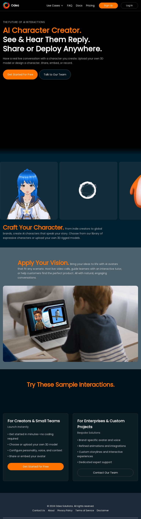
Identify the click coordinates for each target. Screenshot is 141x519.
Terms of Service (84, 510)
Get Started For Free (20, 74)
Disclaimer (103, 510)
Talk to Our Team (55, 74)
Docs (79, 5)
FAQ (69, 5)
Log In (129, 5)
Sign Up (108, 5)
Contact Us (38, 510)
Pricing (90, 5)
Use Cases (55, 5)
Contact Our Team (105, 472)
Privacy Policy (65, 510)
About (51, 510)
